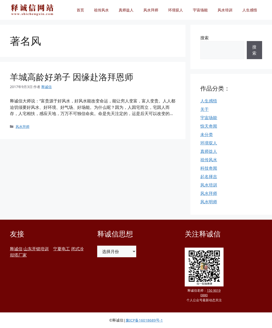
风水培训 (225, 9)
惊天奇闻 (208, 126)
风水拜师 (150, 9)
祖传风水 (101, 9)
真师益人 (126, 9)
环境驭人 (175, 9)
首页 (80, 9)
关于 (204, 109)
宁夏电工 (61, 249)
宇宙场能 (200, 9)
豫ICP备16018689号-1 (144, 320)
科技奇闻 (208, 168)
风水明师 (208, 202)
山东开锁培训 (36, 249)
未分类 (206, 134)
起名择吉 (208, 176)
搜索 (204, 38)
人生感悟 (249, 9)
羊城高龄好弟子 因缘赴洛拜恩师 (71, 77)
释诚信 (16, 249)
